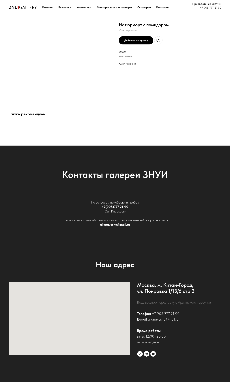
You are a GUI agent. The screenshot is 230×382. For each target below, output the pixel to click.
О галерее (144, 7)
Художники (84, 7)
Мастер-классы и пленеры (114, 7)
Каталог (47, 7)
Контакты (162, 7)
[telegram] (146, 354)
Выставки (64, 7)
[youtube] (153, 354)
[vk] (140, 354)
